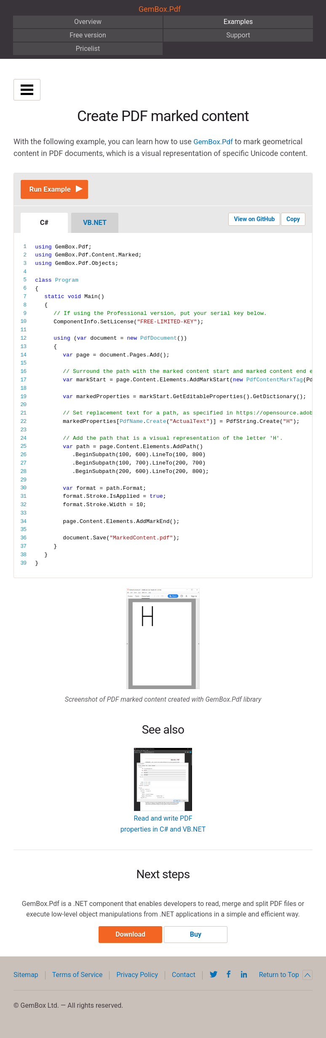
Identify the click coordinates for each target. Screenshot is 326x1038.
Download (129, 938)
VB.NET (95, 225)
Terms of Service (77, 979)
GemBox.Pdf (160, 9)
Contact (183, 979)
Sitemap (25, 979)
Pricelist (88, 49)
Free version (87, 35)
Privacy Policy (137, 979)
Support (238, 35)
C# (44, 225)
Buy (197, 938)
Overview (88, 22)
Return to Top (286, 979)
